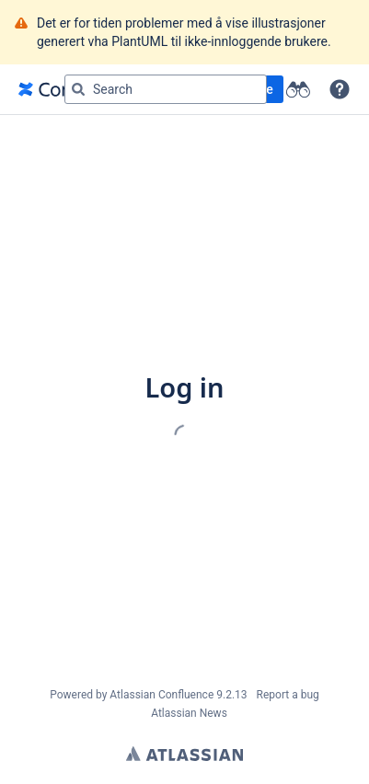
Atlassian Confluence (161, 694)
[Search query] (165, 89)
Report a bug (288, 694)
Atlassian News (189, 713)
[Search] (78, 89)
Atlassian (184, 754)
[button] (339, 89)
